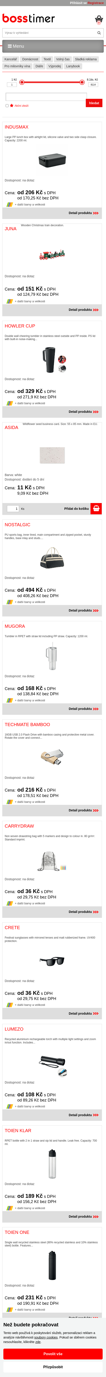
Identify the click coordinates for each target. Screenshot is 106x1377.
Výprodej (55, 66)
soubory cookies (46, 1337)
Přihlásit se (78, 3)
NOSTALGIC (17, 524)
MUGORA (15, 626)
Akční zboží (22, 105)
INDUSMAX (17, 126)
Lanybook (73, 66)
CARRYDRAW (19, 826)
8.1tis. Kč (92, 79)
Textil (47, 59)
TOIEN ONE (17, 1232)
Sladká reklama (86, 59)
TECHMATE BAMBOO (27, 724)
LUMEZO (14, 1029)
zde (37, 1342)
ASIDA (11, 427)
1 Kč (14, 79)
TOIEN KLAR (18, 1130)
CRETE (12, 927)
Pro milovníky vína (17, 66)
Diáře (39, 66)
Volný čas (63, 59)
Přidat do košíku (83, 508)
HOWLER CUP (20, 325)
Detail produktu (84, 213)
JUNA (10, 228)
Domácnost (30, 59)
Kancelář (10, 59)
